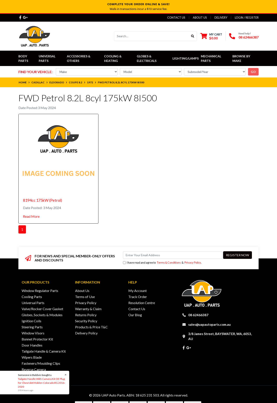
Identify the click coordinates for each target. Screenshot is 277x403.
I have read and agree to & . (162, 263)
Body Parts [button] (23, 58)
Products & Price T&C (91, 327)
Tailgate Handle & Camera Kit (44, 351)
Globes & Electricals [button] (146, 58)
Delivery (220, 17)
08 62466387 (248, 37)
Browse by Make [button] (241, 58)
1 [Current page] (22, 229)
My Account (137, 291)
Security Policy (86, 321)
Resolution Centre (141, 303)
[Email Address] (172, 255)
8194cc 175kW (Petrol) (42, 200)
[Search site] (192, 36)
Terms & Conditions (169, 262)
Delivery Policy (86, 333)
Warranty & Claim (88, 309)
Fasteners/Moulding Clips (41, 363)
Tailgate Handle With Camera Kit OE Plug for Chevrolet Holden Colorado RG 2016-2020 (41, 382)
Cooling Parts (32, 297)
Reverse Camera (34, 369)
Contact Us (176, 17)
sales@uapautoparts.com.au (209, 324)
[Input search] (151, 36)
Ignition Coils (31, 321)
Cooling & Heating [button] (113, 58)
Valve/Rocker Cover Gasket (42, 309)
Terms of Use (85, 297)
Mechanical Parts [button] (211, 58)
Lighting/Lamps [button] (185, 58)
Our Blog (135, 315)
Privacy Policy (192, 262)
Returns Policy (86, 315)
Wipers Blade (32, 357)
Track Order (137, 297)
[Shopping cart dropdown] (211, 36)
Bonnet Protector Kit (37, 339)
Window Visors (33, 333)
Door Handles (32, 345)
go (253, 72)
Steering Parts (32, 327)
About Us (200, 17)
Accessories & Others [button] (79, 58)
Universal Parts (47, 58)
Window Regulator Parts (40, 291)
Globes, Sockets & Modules (42, 315)
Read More (31, 216)
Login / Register (247, 17)
